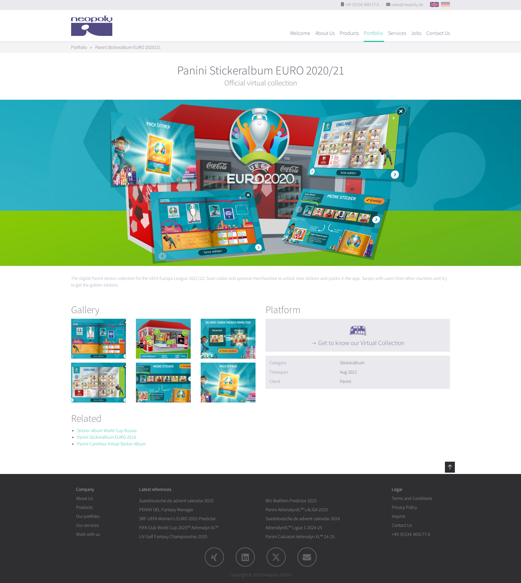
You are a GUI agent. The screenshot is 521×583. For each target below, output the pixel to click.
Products (349, 33)
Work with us (88, 534)
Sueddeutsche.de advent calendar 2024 (302, 519)
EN (434, 4)
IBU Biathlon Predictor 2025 (291, 501)
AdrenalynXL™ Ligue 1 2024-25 (293, 527)
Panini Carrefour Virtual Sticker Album (111, 444)
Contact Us (438, 33)
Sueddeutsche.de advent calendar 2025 (176, 501)
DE (445, 4)
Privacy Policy (404, 507)
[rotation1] (98, 339)
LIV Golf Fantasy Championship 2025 (173, 536)
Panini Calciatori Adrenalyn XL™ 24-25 (300, 536)
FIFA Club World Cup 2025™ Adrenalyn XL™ (178, 527)
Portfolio (373, 33)
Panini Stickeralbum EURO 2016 (106, 437)
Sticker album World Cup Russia (107, 430)
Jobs (416, 33)
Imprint (398, 516)
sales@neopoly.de (407, 4)
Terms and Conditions (412, 498)
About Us (325, 33)
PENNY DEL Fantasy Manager (166, 510)
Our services (87, 525)
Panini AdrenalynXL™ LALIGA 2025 (296, 510)
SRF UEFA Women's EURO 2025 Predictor (177, 519)
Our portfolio (87, 516)
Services (397, 33)
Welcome (300, 33)
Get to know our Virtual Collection (361, 343)
